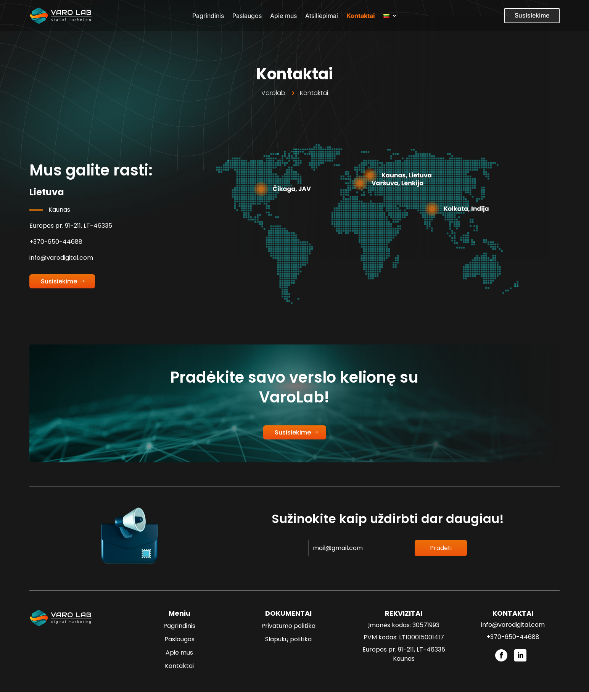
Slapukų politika (288, 639)
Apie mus (283, 15)
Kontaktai (360, 15)
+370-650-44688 (55, 241)
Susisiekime (532, 15)
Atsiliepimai (321, 15)
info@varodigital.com (61, 257)
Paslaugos (247, 15)
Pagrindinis (208, 15)
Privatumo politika (288, 625)
